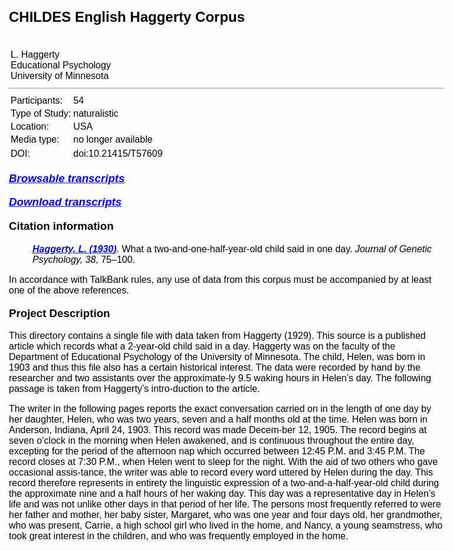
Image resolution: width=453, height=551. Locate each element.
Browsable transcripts (66, 178)
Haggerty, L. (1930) (74, 249)
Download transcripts (65, 202)
